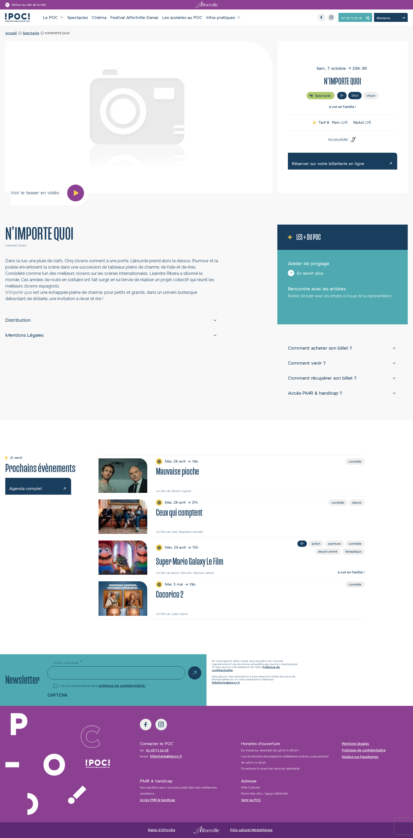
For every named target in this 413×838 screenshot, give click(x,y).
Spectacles (77, 17)
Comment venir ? (307, 363)
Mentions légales (355, 744)
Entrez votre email (67, 663)
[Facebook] (321, 17)
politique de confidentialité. (122, 686)
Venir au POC (251, 800)
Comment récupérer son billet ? (322, 378)
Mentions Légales (24, 335)
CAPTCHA (57, 695)
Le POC (50, 17)
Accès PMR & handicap (157, 800)
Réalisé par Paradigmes (360, 757)
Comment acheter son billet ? (320, 348)
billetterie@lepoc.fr (226, 682)
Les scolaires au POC (182, 17)
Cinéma (99, 17)
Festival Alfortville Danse (134, 17)
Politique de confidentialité (364, 750)
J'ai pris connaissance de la (103, 686)
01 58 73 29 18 (157, 750)
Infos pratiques (220, 17)
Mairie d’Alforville (161, 830)
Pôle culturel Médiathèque (251, 830)
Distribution (18, 320)
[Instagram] (331, 17)
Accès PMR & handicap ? (315, 393)
